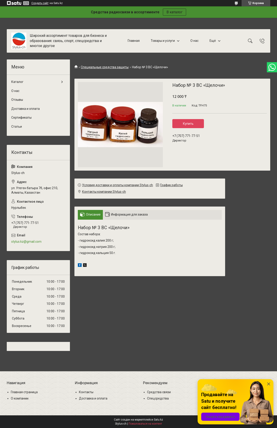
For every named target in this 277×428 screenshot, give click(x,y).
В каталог (174, 12)
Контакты (86, 392)
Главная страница (24, 392)
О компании (19, 398)
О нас (194, 40)
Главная (134, 40)
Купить (188, 123)
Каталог (17, 82)
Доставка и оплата (25, 109)
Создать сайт (39, 3)
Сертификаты (21, 117)
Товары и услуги (163, 40)
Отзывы (17, 99)
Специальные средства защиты (105, 67)
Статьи (16, 126)
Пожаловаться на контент (145, 423)
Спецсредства (158, 398)
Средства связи (159, 392)
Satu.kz (158, 419)
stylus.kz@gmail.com (26, 241)
